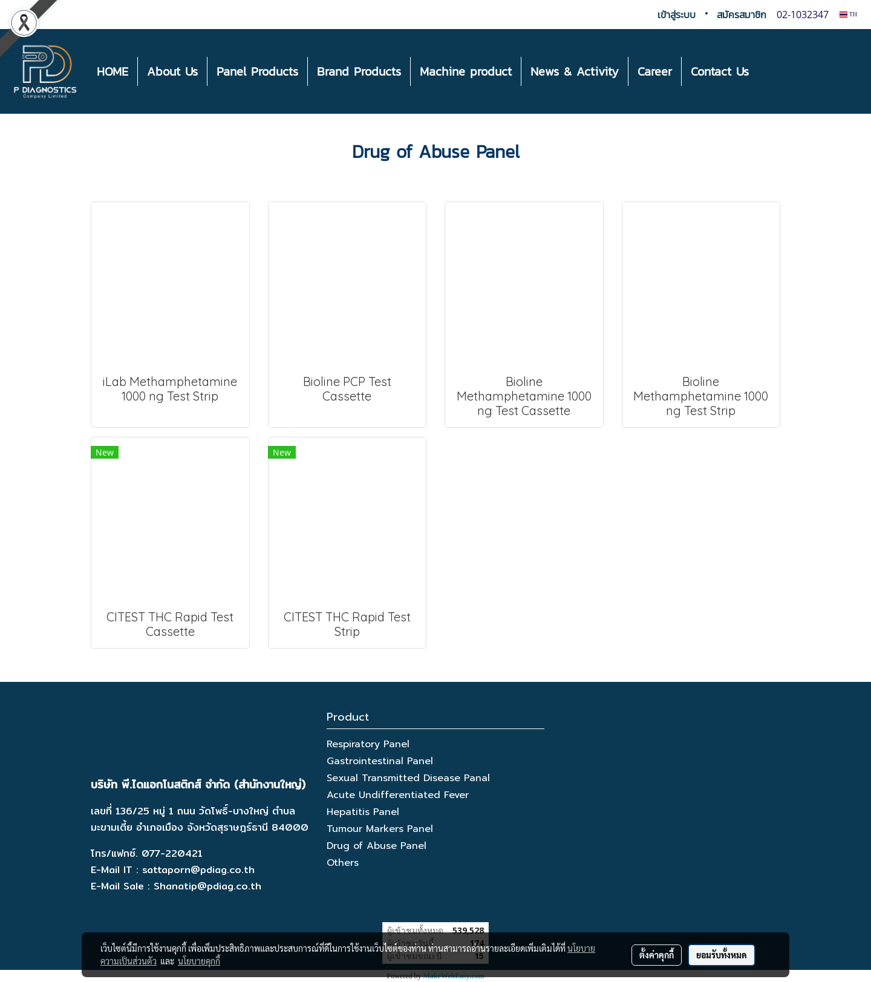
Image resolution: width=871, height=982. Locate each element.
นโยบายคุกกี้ (199, 960)
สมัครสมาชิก (741, 14)
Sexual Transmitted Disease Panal (408, 778)
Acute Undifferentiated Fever (398, 795)
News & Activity (574, 71)
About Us (172, 71)
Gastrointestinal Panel (380, 761)
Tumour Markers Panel (380, 829)
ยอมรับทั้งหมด (721, 954)
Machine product (466, 71)
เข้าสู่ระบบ (676, 14)
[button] (769, 71)
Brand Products (359, 71)
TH (848, 14)
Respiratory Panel (368, 744)
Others (343, 863)
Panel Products (257, 71)
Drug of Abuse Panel (376, 846)
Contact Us (720, 71)
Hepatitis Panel (363, 812)
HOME (112, 71)
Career (655, 71)
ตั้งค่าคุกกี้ (656, 954)
